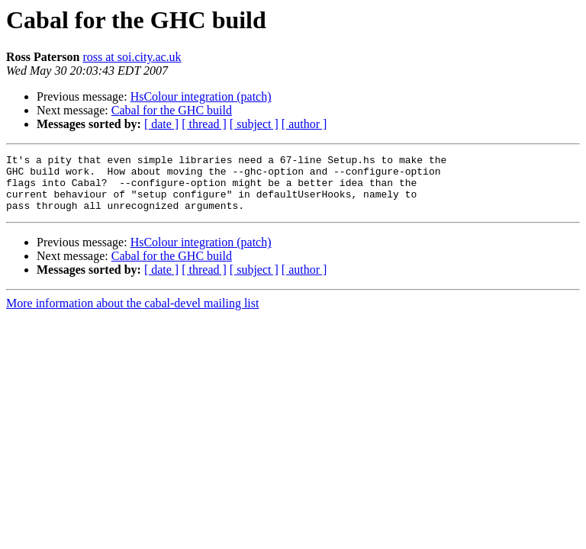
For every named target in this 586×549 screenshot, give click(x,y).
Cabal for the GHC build (171, 110)
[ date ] (161, 123)
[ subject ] (254, 123)
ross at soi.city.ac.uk (131, 56)
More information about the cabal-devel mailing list (132, 314)
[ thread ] (204, 123)
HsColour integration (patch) (201, 96)
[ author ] (304, 123)
